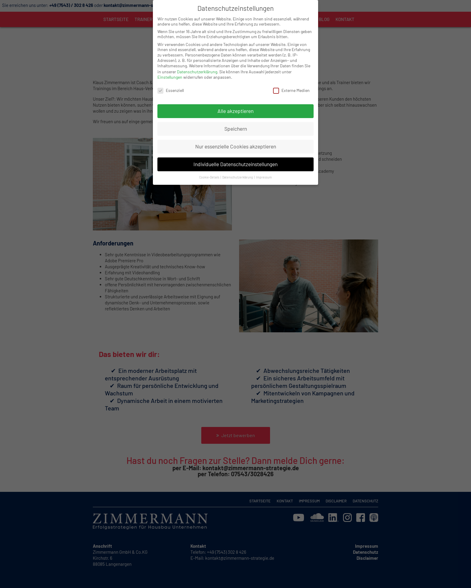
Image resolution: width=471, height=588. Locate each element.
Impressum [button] (264, 172)
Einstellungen (169, 71)
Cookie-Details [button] (209, 172)
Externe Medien (291, 84)
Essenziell (170, 84)
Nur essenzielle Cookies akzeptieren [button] (235, 141)
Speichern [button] (235, 123)
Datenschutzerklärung (197, 66)
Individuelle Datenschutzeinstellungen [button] (235, 158)
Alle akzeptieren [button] (235, 105)
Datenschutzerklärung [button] (238, 172)
